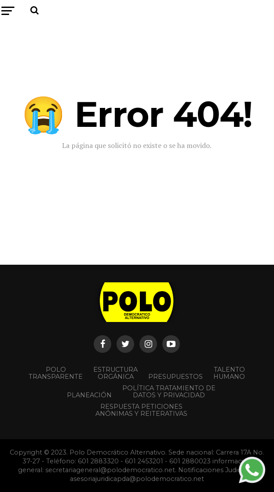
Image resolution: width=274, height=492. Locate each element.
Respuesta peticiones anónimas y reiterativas (141, 410)
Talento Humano (229, 373)
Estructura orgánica (115, 373)
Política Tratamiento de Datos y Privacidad (169, 391)
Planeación (89, 395)
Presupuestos (175, 377)
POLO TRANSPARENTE (56, 373)
